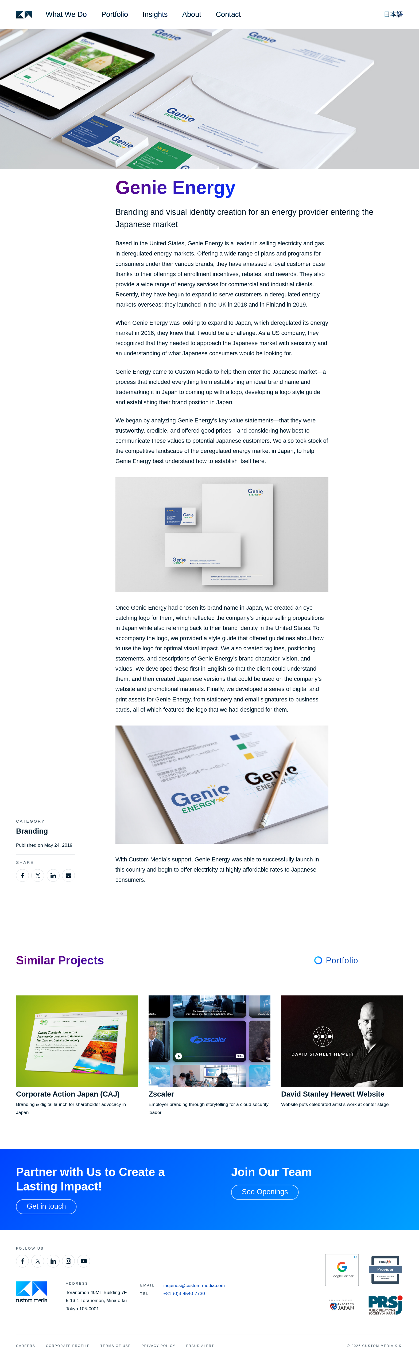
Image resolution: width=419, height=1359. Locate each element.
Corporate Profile (68, 1346)
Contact (228, 14)
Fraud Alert (200, 1346)
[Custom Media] (24, 14)
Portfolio (114, 14)
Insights (155, 14)
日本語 (393, 14)
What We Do (66, 14)
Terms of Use (115, 1346)
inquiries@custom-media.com (194, 1285)
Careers (25, 1346)
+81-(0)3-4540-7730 (184, 1293)
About (191, 14)
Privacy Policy (159, 1346)
